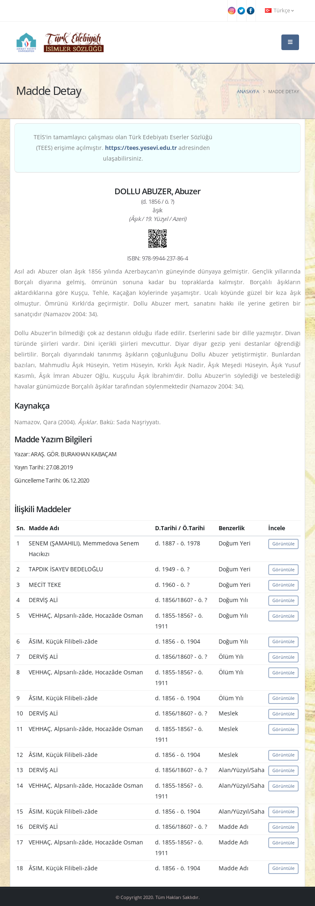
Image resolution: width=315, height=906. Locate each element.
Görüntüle (283, 543)
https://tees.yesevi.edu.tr (141, 148)
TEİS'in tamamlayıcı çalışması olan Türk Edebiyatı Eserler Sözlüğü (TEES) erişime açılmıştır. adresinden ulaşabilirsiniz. (123, 147)
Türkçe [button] (279, 10)
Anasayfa (248, 91)
